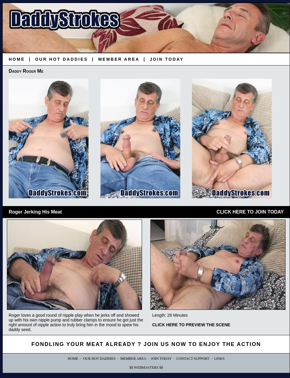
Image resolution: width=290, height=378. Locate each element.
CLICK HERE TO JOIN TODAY (250, 211)
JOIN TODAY (167, 59)
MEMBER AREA (118, 59)
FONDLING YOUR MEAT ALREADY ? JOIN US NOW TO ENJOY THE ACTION (146, 344)
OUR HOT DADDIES (61, 59)
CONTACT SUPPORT (192, 358)
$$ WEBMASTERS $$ (146, 367)
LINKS (219, 358)
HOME (17, 59)
